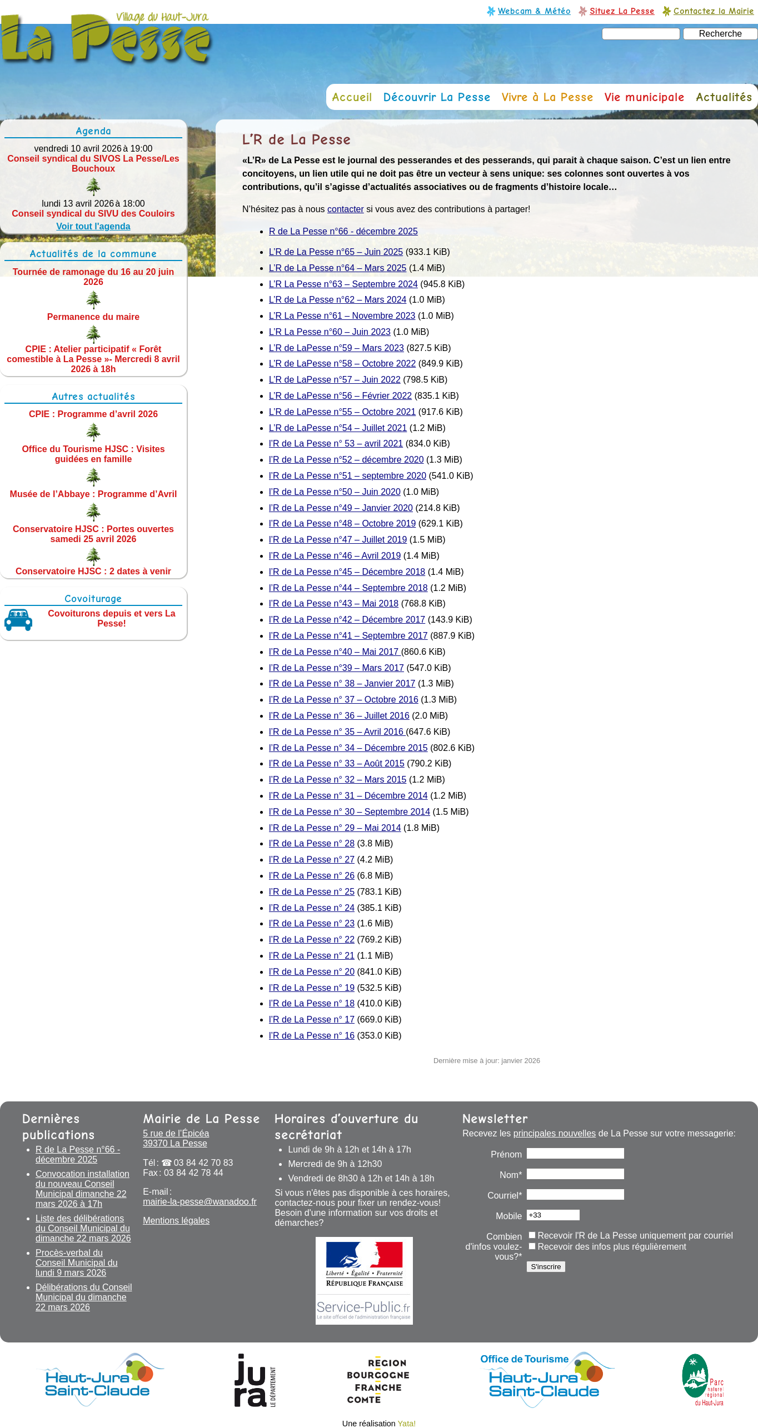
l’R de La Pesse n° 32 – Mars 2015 (337, 779)
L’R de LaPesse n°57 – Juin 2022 (335, 379)
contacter (345, 209)
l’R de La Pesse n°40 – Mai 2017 (335, 652)
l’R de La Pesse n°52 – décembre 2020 (346, 459)
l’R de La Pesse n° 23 (312, 923)
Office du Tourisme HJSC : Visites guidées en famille (93, 454)
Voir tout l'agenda (93, 226)
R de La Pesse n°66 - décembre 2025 (343, 231)
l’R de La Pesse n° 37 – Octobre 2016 (343, 699)
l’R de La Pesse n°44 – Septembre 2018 (348, 588)
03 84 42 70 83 (203, 1163)
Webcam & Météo (534, 11)
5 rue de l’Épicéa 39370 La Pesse (176, 1138)
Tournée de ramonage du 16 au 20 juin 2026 (93, 277)
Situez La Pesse (622, 11)
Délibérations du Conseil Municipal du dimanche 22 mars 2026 (84, 1297)
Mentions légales (176, 1220)
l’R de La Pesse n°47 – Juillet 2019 (338, 539)
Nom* (511, 1175)
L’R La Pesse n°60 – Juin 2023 (330, 332)
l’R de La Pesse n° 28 (312, 843)
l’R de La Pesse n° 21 (312, 955)
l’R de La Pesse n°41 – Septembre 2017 (348, 635)
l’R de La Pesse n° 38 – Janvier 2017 (342, 683)
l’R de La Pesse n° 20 (312, 971)
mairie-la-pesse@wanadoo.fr (200, 1201)
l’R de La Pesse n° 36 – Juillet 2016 (339, 715)
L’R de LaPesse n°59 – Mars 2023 (336, 348)
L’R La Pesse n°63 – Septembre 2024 (343, 284)
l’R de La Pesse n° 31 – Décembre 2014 (348, 795)
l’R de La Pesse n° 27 (312, 859)
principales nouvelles (554, 1133)
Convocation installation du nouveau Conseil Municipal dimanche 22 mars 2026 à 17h (82, 1189)
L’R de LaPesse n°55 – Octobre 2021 (342, 412)
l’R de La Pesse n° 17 (312, 1019)
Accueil (352, 96)
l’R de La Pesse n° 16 (312, 1035)
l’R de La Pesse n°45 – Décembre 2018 (347, 572)
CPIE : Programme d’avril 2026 (93, 414)
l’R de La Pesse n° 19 (312, 988)
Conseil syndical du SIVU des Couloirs (93, 213)
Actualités (724, 96)
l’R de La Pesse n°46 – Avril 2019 (335, 555)
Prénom (506, 1154)
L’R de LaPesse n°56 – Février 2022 (340, 395)
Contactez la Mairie (714, 11)
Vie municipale (645, 96)
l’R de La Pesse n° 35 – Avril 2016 (337, 731)
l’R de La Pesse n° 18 (312, 1003)
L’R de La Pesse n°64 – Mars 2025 (337, 268)
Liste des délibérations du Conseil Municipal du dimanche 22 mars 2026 (83, 1228)
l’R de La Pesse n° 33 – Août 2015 (337, 763)
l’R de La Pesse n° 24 (312, 908)
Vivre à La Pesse (548, 96)
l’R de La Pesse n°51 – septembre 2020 (347, 475)
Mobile (509, 1216)
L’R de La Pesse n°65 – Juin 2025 (336, 252)
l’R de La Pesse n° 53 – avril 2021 (336, 443)
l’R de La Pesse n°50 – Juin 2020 (335, 492)
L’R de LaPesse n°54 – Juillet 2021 (338, 428)
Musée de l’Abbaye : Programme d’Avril (93, 494)
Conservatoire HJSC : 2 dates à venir (93, 570)
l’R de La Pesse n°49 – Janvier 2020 (341, 508)
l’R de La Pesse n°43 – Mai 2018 (333, 603)
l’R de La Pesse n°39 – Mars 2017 (336, 668)
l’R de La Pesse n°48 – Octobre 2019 (342, 523)
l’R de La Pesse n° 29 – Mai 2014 (335, 828)
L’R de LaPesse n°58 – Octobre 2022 (342, 363)
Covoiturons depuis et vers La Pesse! (111, 618)
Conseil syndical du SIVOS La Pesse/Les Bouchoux (93, 163)
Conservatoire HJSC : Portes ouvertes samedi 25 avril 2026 (93, 533)
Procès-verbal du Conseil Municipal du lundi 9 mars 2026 (77, 1262)
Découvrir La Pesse (437, 96)
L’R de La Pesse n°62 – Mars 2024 (337, 299)
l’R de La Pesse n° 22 (312, 939)
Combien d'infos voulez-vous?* (494, 1246)
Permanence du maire (93, 316)
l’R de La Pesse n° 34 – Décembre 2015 (348, 748)
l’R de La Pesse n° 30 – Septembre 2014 (349, 811)
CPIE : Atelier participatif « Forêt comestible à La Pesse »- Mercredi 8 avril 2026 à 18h (93, 358)
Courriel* (504, 1195)
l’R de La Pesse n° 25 (312, 891)
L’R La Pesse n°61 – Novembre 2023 (342, 315)
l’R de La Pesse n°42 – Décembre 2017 (347, 619)
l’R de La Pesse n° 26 (312, 875)
